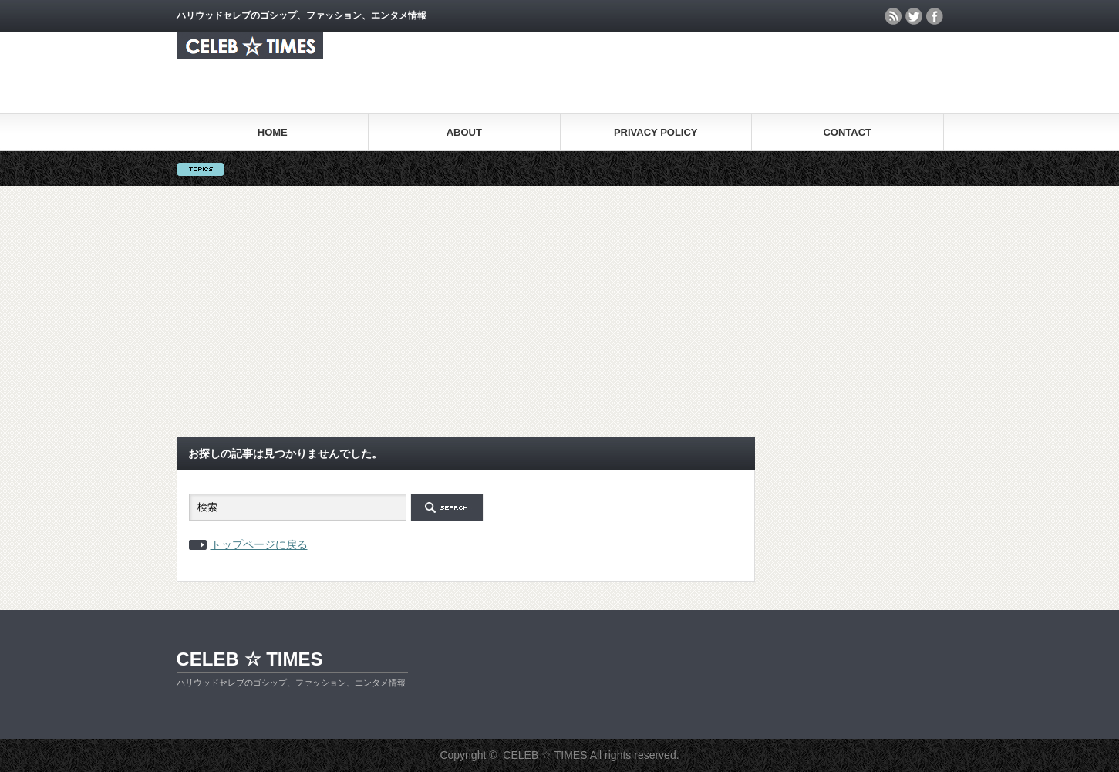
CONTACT (847, 132)
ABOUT (464, 132)
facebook (934, 16)
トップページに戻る (259, 544)
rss (893, 16)
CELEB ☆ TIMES (250, 659)
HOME (273, 132)
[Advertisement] (560, 312)
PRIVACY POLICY (656, 132)
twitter (913, 16)
